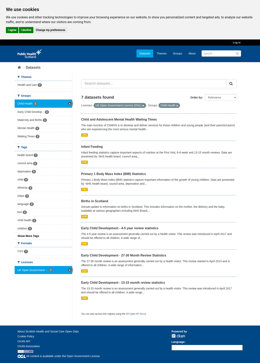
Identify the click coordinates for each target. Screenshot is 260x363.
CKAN (178, 336)
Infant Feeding (92, 146)
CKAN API (24, 341)
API (128, 313)
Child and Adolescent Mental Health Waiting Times (119, 119)
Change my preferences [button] (50, 30)
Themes (162, 53)
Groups (177, 53)
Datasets (144, 53)
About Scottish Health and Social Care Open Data (48, 331)
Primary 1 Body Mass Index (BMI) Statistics (113, 174)
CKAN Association (29, 346)
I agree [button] (12, 30)
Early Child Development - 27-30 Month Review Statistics (123, 255)
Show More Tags (28, 236)
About (192, 53)
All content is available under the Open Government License (59, 356)
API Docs (140, 313)
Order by (196, 97)
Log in (237, 42)
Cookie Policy (26, 336)
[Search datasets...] (153, 83)
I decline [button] (26, 30)
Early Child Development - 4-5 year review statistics (119, 228)
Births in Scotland (94, 201)
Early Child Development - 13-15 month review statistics (123, 282)
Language (178, 341)
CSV (84, 135)
